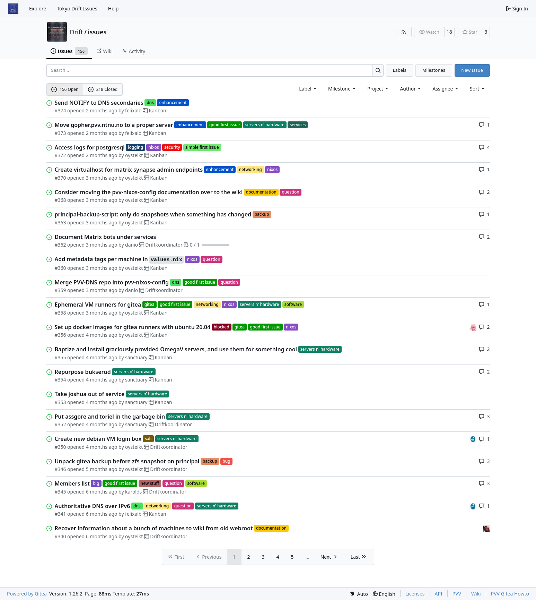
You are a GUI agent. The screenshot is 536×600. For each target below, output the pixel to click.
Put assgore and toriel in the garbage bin (110, 416)
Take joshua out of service (90, 394)
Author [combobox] (411, 88)
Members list (72, 483)
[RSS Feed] (404, 32)
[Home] (13, 8)
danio (131, 244)
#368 (60, 200)
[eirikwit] (486, 528)
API (438, 593)
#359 (60, 290)
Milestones (433, 70)
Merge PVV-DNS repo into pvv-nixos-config (112, 282)
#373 (60, 133)
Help (113, 8)
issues (97, 31)
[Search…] (378, 70)
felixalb (133, 110)
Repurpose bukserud (83, 371)
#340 (60, 536)
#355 (60, 357)
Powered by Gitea (27, 593)
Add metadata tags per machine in (119, 259)
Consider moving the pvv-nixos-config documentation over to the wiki (149, 192)
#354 (60, 379)
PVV (456, 593)
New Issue (472, 70)
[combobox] (308, 89)
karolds (133, 491)
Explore (37, 8)
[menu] (477, 89)
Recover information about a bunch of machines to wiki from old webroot (154, 528)
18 (449, 31)
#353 (60, 402)
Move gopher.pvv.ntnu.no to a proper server (114, 124)
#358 (60, 312)
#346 (60, 469)
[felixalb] (472, 438)
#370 (60, 177)
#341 (60, 514)
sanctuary (136, 357)
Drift (76, 31)
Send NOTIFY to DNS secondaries (99, 102)
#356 (60, 335)
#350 (60, 447)
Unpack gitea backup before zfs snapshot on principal (127, 461)
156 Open (64, 89)
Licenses (415, 593)
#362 (60, 244)
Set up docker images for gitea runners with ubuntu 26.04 (133, 327)
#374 (60, 110)
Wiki (476, 593)
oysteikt (134, 155)
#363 (60, 222)
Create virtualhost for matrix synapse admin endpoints (129, 169)
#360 (60, 268)
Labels (399, 70)
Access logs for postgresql (90, 147)
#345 (60, 491)
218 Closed (102, 89)
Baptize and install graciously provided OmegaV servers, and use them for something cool (176, 349)
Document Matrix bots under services (105, 236)
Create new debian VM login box (98, 438)
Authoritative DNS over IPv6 (92, 506)
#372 (60, 155)
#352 (60, 424)
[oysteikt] (472, 327)
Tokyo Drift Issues (77, 8)
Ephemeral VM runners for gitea (98, 304)
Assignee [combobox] (445, 88)
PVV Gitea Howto (510, 593)
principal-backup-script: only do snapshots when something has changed (153, 214)
